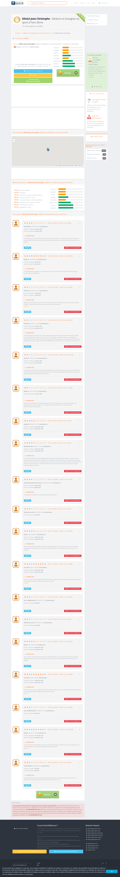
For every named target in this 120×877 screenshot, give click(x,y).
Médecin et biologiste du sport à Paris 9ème (36, 33)
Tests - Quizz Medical (97, 93)
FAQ (88, 3)
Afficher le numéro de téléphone (33, 71)
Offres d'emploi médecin (21, 828)
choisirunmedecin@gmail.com (19, 865)
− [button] (13, 141)
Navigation (33, 75)
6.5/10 (16, 207)
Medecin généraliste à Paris (93, 828)
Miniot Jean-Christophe (94, 150)
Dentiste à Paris (90, 850)
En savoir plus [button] (28, 874)
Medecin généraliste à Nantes (94, 837)
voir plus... (26, 306)
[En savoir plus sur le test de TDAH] (89, 100)
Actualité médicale (97, 136)
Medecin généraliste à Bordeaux (94, 835)
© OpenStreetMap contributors (68, 165)
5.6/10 (16, 205)
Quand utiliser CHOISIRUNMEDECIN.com (66, 851)
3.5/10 (16, 190)
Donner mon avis (93, 23)
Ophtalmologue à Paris (92, 845)
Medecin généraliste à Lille (93, 830)
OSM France (80, 165)
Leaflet (55, 165)
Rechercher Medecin (93, 16)
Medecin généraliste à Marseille (94, 833)
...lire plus (91, 77)
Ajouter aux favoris (93, 20)
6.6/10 (16, 202)
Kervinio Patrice (92, 158)
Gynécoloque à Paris (92, 843)
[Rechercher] (47, 3)
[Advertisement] (59, 11)
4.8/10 (16, 197)
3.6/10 (16, 195)
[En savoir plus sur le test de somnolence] (89, 116)
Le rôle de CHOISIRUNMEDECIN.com (30, 851)
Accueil (75, 3)
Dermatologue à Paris (92, 847)
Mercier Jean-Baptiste (94, 154)
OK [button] (112, 871)
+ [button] (13, 138)
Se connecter (103, 3)
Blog (94, 3)
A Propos (82, 3)
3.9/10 (16, 200)
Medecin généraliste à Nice (93, 839)
